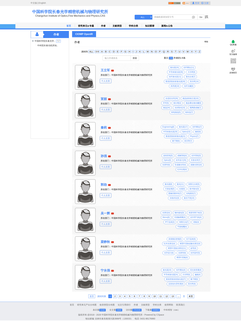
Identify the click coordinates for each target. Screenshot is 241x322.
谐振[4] (196, 222)
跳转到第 (101, 296)
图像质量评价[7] (175, 193)
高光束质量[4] (195, 270)
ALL (91, 51)
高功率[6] (192, 284)
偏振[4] (197, 274)
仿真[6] (182, 189)
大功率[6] (186, 274)
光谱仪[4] (166, 213)
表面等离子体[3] (195, 213)
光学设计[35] (181, 160)
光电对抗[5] (174, 198)
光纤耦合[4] (180, 270)
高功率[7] (188, 141)
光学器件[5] (195, 253)
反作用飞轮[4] (195, 217)
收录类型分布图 (107, 305)
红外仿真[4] (182, 169)
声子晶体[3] (169, 222)
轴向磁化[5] (179, 213)
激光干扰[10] (189, 198)
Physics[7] (194, 136)
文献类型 (117, 26)
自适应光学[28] (172, 98)
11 (160, 296)
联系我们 (180, 305)
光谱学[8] (166, 165)
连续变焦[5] (168, 155)
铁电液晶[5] (176, 112)
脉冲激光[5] (194, 189)
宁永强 (105, 270)
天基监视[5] (169, 189)
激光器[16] (174, 67)
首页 (68, 26)
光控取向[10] (180, 108)
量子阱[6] (176, 141)
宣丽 (104, 99)
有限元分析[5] (194, 184)
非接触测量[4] (180, 217)
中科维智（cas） (172, 310)
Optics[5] (167, 160)
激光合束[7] (190, 77)
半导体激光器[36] (176, 72)
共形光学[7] (195, 160)
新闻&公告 (167, 26)
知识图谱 (149, 26)
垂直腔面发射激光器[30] (175, 81)
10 (154, 296)
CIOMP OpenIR (84, 34)
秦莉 (104, 127)
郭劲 (104, 184)
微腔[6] (198, 132)
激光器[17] (183, 127)
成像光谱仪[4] (196, 165)
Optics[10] (186, 132)
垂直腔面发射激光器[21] (175, 136)
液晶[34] (166, 108)
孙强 (104, 156)
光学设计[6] (169, 253)
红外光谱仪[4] (169, 244)
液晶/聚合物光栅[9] (193, 103)
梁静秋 (105, 241)
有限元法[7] (184, 222)
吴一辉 (105, 213)
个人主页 (105, 81)
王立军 (105, 70)
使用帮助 (168, 305)
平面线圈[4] (182, 227)
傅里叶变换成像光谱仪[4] (190, 244)
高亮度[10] (175, 86)
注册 (205, 3)
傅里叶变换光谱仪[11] (177, 248)
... (179, 296)
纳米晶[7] (189, 112)
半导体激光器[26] (170, 132)
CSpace (160, 315)
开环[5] (166, 103)
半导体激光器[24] (171, 274)
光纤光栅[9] (188, 86)
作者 (103, 26)
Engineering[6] (168, 127)
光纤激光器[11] (175, 77)
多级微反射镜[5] (175, 239)
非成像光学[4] (180, 165)
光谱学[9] (182, 253)
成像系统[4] (182, 155)
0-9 (97, 51)
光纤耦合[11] (188, 67)
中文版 (34, 3)
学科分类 (133, 26)
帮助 (206, 42)
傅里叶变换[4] (182, 257)
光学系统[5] (196, 155)
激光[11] (180, 184)
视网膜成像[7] (195, 108)
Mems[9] (166, 217)
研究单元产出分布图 (87, 305)
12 (167, 296)
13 (173, 296)
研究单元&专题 (86, 26)
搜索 (135, 58)
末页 (191, 296)
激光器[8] (168, 184)
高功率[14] (194, 81)
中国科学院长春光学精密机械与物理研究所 (70, 11)
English (42, 3)
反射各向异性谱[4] (175, 284)
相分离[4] (177, 103)
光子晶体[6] (191, 239)
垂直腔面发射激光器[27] (176, 279)
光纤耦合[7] (197, 127)
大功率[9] (191, 72)
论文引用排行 (124, 305)
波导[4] (193, 248)
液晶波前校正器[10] (190, 98)
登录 (196, 3)
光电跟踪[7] (191, 193)
